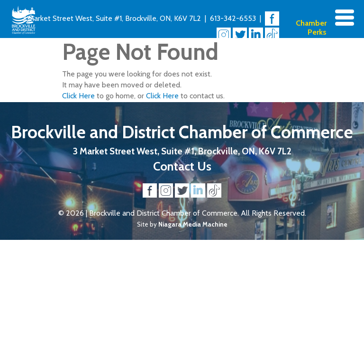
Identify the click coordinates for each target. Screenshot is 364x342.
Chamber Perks (311, 28)
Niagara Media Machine (193, 224)
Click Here (78, 95)
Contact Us (182, 166)
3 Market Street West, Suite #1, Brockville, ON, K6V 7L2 (111, 18)
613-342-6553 (233, 18)
